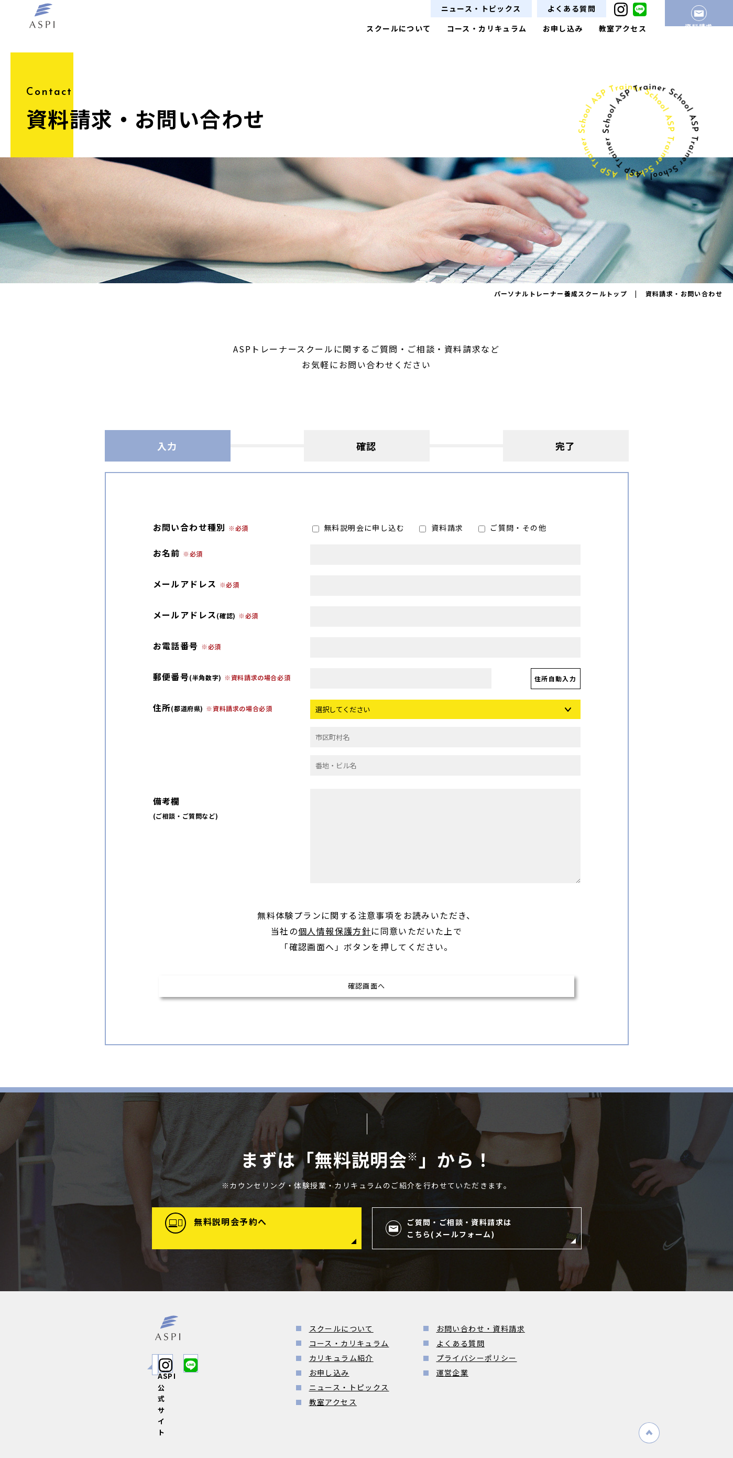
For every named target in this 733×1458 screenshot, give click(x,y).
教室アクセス (623, 28)
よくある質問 (572, 8)
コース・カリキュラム (487, 28)
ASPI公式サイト (202, 1369)
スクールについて (398, 28)
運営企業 (452, 1378)
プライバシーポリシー (476, 1363)
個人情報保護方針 (334, 931)
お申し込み (563, 28)
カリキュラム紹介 (341, 1363)
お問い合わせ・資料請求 (480, 1333)
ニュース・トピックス (481, 8)
